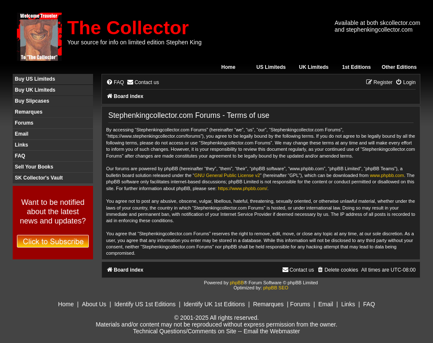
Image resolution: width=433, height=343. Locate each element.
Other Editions (399, 67)
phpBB (237, 282)
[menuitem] (115, 82)
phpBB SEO (275, 287)
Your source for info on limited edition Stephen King (134, 42)
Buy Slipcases (32, 101)
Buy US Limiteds (35, 79)
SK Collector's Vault (39, 178)
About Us (94, 304)
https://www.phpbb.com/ (242, 188)
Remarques (28, 112)
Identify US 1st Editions (144, 304)
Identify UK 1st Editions (214, 304)
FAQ (20, 156)
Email (21, 134)
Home (228, 67)
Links (21, 145)
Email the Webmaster (272, 331)
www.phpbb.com (387, 175)
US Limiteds (270, 67)
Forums (24, 123)
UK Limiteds (314, 67)
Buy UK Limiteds (35, 90)
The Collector (128, 27)
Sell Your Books (34, 167)
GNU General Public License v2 (227, 175)
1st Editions (356, 67)
